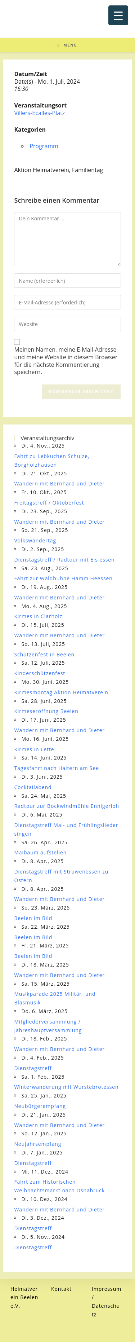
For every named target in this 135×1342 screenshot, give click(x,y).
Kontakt (61, 1288)
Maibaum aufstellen (40, 852)
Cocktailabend (32, 787)
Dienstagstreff (32, 1068)
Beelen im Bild (33, 918)
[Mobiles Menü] (67, 45)
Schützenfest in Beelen (44, 654)
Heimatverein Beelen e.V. (24, 1297)
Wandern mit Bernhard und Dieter (59, 483)
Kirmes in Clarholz (38, 616)
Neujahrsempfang (37, 1143)
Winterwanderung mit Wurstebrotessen (66, 1086)
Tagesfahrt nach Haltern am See (56, 768)
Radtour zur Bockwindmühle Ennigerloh (66, 805)
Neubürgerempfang (40, 1106)
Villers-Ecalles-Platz (39, 113)
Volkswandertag (35, 540)
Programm (44, 146)
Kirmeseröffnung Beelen (46, 711)
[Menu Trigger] (118, 15)
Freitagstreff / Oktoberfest (49, 502)
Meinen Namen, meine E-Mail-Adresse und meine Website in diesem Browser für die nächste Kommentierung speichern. (65, 361)
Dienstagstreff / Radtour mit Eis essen (64, 559)
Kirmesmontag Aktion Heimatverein (61, 692)
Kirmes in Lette (34, 749)
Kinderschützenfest (39, 673)
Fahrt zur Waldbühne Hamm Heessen (63, 578)
